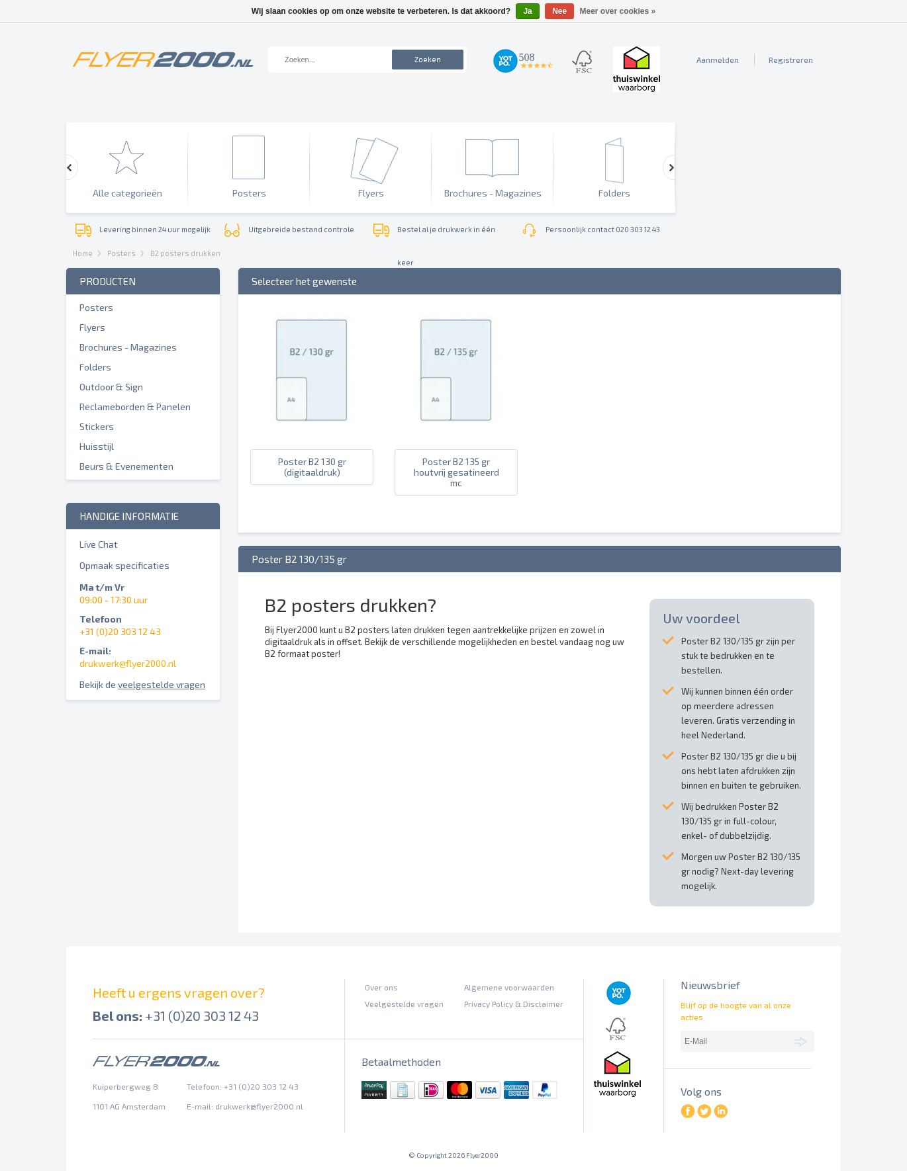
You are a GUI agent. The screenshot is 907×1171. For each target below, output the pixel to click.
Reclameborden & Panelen (135, 406)
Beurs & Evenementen (126, 466)
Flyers (92, 327)
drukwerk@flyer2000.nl (127, 663)
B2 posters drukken (185, 253)
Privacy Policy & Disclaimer (513, 1003)
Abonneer (802, 1041)
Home (83, 253)
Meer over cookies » (618, 11)
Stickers (96, 426)
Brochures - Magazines (128, 347)
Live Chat (98, 544)
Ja (527, 11)
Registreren (791, 59)
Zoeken (427, 59)
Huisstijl (96, 446)
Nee (559, 11)
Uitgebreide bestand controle (301, 229)
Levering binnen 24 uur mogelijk (155, 229)
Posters (121, 253)
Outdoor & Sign (111, 386)
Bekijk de (142, 684)
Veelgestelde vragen (404, 1003)
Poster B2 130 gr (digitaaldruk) (312, 467)
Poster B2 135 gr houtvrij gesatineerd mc (456, 472)
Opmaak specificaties (124, 565)
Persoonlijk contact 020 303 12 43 (603, 229)
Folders (95, 366)
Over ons (381, 987)
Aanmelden (717, 59)
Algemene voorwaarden (509, 987)
